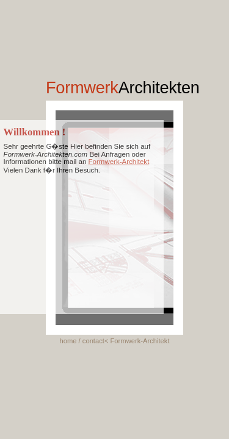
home (67, 340)
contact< (96, 340)
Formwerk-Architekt (119, 161)
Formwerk (123, 87)
